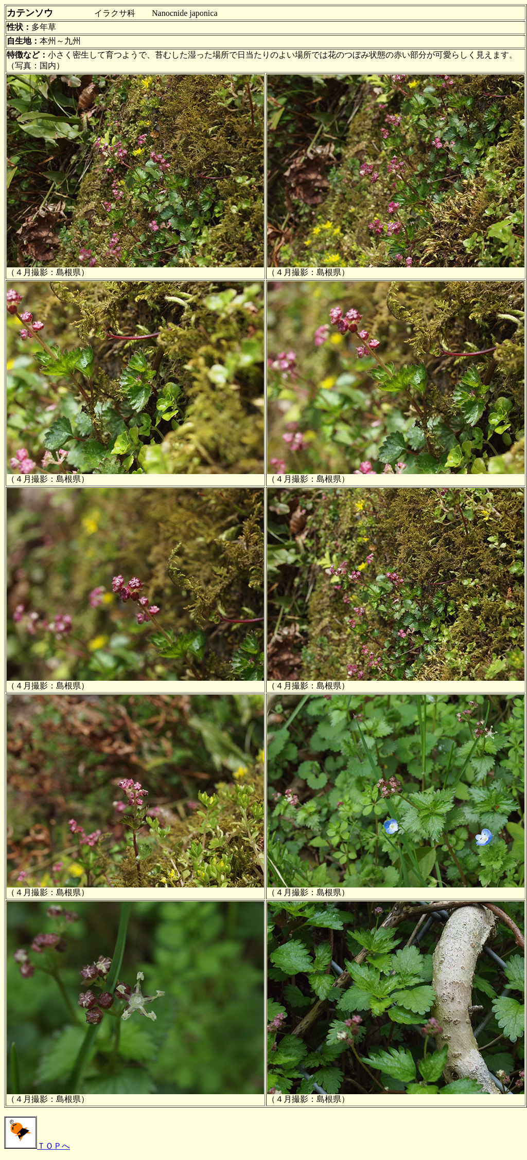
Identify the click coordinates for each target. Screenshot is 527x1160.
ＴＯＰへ (37, 1145)
